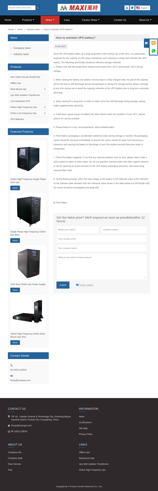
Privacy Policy (85, 434)
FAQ (10, 470)
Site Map (83, 428)
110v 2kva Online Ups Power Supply (27, 284)
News (50, 20)
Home (8, 20)
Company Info (14, 452)
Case (67, 20)
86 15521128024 (18, 370)
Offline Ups (15, 83)
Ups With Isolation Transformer (25, 95)
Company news (21, 48)
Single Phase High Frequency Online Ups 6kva (28, 233)
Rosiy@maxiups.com (20, 380)
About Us (145, 20)
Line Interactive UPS (20, 101)
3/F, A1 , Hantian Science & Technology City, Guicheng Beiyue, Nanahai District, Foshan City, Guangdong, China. (41, 418)
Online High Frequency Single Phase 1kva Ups (28, 180)
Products (28, 20)
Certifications (85, 422)
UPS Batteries (17, 119)
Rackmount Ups (86, 458)
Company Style (15, 458)
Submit (63, 285)
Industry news (33, 29)
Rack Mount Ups (18, 89)
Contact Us (120, 20)
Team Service (14, 464)
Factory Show (91, 20)
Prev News (60, 202)
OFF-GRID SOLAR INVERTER (25, 77)
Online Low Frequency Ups (23, 113)
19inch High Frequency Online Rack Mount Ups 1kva (27, 335)
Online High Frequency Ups (23, 107)
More (15, 188)
